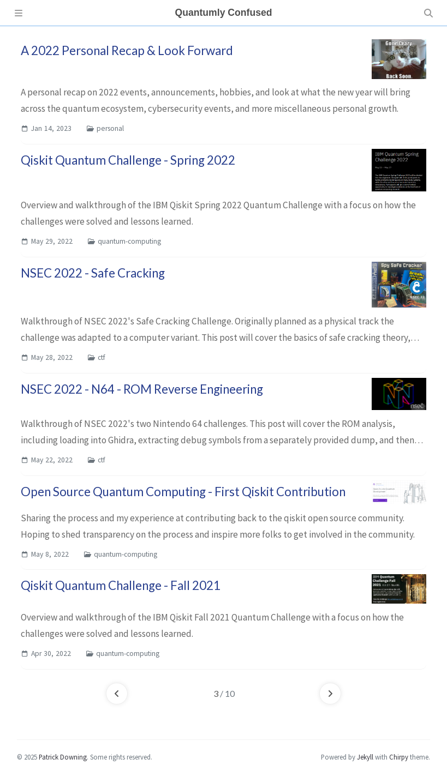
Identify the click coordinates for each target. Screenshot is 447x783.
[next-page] (330, 693)
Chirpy (398, 756)
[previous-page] (117, 693)
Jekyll (365, 756)
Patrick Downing (63, 756)
